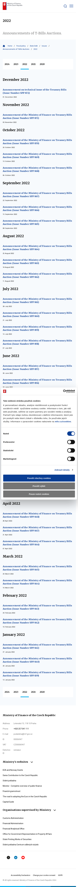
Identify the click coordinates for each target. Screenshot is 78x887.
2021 (33, 64)
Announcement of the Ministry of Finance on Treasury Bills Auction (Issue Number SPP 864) (37, 248)
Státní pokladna (9, 781)
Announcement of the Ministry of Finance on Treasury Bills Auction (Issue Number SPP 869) (37, 156)
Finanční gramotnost (11, 791)
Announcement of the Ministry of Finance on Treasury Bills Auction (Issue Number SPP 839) (37, 674)
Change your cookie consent (44, 875)
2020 (42, 64)
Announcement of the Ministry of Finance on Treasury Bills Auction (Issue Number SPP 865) (37, 222)
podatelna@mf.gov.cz (23, 734)
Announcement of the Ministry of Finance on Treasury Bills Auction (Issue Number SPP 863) (37, 262)
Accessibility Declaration (20, 875)
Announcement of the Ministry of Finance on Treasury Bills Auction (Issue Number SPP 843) (37, 607)
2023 (16, 64)
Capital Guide (8, 802)
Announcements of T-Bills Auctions (16, 49)
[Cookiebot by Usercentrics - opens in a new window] (63, 391)
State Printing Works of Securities (17, 839)
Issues (44, 46)
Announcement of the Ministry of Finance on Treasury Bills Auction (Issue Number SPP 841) (37, 646)
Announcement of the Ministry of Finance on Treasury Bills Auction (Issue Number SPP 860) (37, 314)
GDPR (60, 875)
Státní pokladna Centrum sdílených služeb (21, 845)
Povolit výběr (39, 486)
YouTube (23, 857)
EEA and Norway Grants (13, 770)
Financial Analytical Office (13, 829)
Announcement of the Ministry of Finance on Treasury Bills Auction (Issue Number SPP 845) (37, 568)
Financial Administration (13, 823)
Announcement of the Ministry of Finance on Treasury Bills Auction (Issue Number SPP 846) (37, 543)
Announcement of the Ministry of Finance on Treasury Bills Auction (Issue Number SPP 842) (37, 621)
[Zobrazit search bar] (65, 6)
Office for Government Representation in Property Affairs (27, 834)
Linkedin (15, 857)
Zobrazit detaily (62, 470)
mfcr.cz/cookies (63, 421)
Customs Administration (13, 818)
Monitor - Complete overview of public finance (22, 786)
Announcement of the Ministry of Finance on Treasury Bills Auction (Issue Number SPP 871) (37, 116)
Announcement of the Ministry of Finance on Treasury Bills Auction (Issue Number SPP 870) (37, 142)
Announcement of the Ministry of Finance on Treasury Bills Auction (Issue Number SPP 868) (37, 169)
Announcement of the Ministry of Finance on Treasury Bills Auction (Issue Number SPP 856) (37, 381)
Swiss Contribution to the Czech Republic (20, 775)
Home (10, 46)
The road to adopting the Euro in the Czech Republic (25, 796)
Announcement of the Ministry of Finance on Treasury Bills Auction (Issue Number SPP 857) (37, 367)
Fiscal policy (21, 46)
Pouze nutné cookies (39, 494)
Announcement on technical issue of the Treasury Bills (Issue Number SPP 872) (34, 91)
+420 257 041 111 (21, 729)
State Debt (34, 46)
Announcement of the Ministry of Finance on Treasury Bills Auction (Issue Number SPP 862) (37, 275)
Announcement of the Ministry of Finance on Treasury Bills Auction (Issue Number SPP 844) (37, 582)
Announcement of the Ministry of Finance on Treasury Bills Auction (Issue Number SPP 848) (37, 515)
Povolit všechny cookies (39, 478)
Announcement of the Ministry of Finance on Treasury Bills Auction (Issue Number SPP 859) (37, 328)
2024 (7, 64)
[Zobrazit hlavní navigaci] (71, 6)
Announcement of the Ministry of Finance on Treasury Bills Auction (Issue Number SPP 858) (37, 342)
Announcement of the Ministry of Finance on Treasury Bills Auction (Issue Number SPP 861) (37, 301)
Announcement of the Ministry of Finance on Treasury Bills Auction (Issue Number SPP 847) (37, 529)
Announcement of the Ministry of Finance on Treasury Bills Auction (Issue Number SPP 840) (37, 660)
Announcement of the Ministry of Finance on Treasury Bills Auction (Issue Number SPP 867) (37, 195)
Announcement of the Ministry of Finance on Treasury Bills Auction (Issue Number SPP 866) (37, 209)
